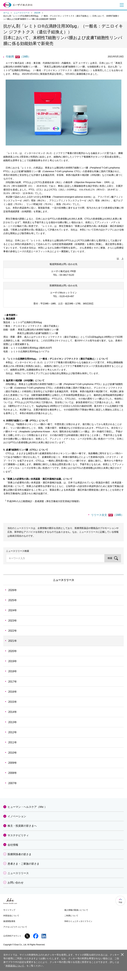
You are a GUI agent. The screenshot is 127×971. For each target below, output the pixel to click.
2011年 (12, 742)
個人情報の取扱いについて (76, 910)
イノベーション (17, 816)
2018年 (12, 671)
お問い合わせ (15, 882)
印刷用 (18, 56)
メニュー (121, 5)
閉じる (122, 954)
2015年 (12, 701)
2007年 (12, 783)
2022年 (12, 630)
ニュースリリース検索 (17, 551)
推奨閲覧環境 (9, 921)
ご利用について (71, 915)
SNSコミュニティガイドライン (78, 921)
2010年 (12, 752)
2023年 (12, 620)
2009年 (12, 762)
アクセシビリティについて (15, 927)
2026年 (12, 590)
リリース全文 (107, 515)
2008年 (12, 772)
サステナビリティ (18, 835)
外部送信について (11, 915)
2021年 (37, 13)
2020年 (12, 651)
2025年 (12, 600)
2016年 (12, 691)
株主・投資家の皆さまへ (22, 825)
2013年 (12, 722)
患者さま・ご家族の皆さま (23, 863)
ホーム (6, 13)
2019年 (12, 661)
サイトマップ (9, 910)
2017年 (12, 681)
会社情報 (13, 844)
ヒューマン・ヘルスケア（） (27, 806)
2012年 (12, 732)
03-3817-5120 (67, 275)
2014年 (12, 712)
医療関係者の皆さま (19, 854)
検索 (110, 558)
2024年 (12, 610)
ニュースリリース (22, 13)
